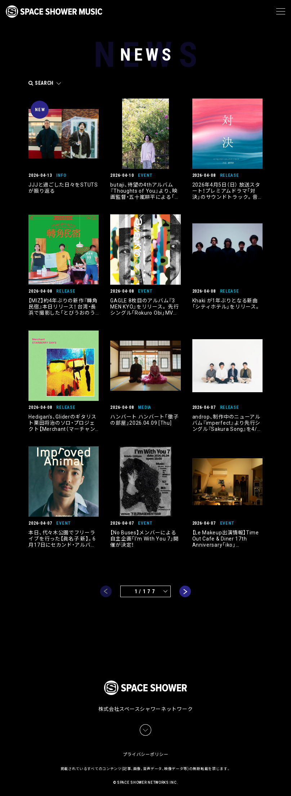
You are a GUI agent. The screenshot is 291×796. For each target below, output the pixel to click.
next (185, 590)
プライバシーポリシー (146, 752)
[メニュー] (280, 11)
